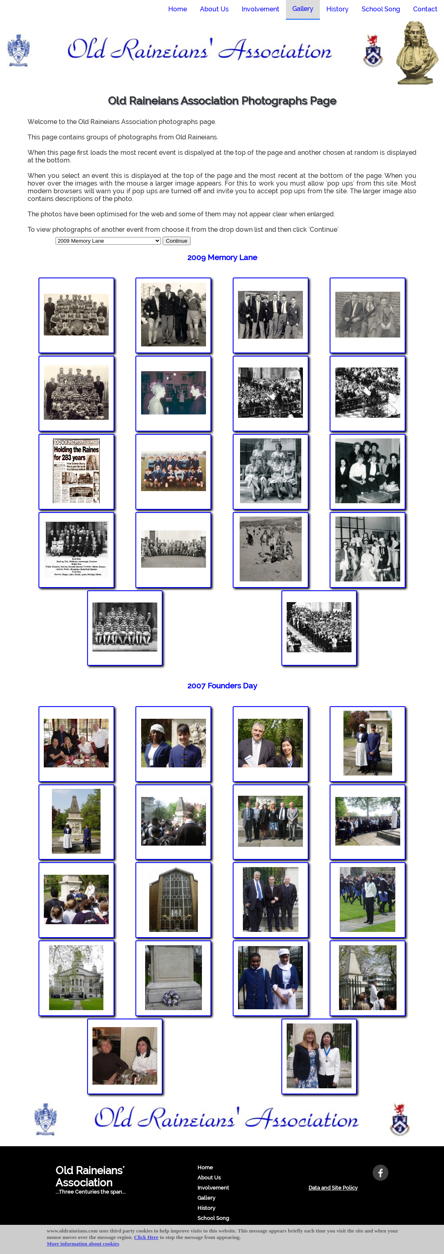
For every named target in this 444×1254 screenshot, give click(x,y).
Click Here (146, 1237)
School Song (213, 1218)
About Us (209, 1178)
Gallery (206, 1198)
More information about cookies (83, 1244)
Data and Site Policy (333, 1188)
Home (205, 1167)
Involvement (213, 1188)
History (206, 1208)
